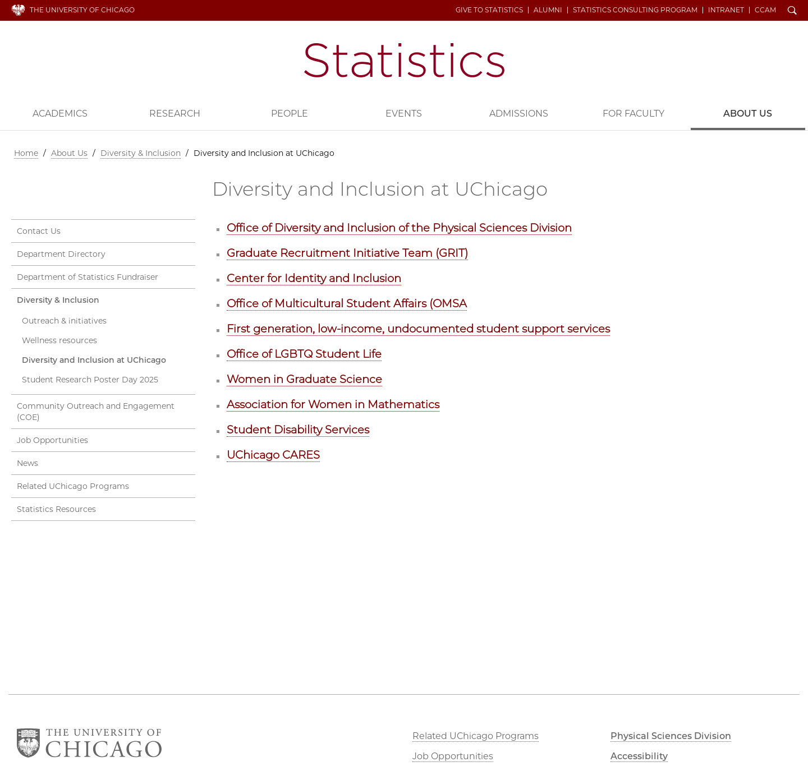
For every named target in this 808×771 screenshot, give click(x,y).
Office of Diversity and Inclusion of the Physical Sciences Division (399, 227)
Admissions (518, 113)
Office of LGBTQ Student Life (304, 354)
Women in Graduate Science (304, 379)
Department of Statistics (404, 60)
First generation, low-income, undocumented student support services (418, 328)
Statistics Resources (56, 509)
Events (403, 113)
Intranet (726, 10)
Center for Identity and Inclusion (314, 278)
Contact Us (39, 231)
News (27, 463)
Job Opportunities (52, 440)
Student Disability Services (298, 429)
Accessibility (639, 756)
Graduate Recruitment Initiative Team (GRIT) (347, 253)
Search (792, 11)
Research (174, 113)
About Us (747, 113)
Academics (60, 113)
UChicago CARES (273, 454)
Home (26, 153)
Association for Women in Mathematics (333, 404)
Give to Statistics (489, 10)
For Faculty (633, 113)
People (289, 113)
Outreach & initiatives (64, 321)
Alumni (548, 10)
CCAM (765, 10)
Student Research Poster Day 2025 (90, 380)
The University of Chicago (82, 10)
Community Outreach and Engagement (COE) (96, 411)
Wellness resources (59, 340)
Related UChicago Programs (73, 486)
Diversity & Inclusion (140, 153)
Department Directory (61, 254)
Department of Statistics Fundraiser (87, 277)
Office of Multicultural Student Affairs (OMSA (347, 303)
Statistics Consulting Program (635, 10)
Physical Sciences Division (670, 736)
